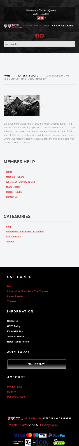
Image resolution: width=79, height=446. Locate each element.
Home (7, 76)
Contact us (12, 321)
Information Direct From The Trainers (25, 231)
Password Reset (16, 396)
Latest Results (28, 76)
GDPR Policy (13, 326)
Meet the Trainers (15, 177)
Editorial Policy (15, 331)
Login (40, 17)
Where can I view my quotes (20, 182)
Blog (8, 226)
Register (12, 391)
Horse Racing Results (18, 342)
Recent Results (14, 192)
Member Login (15, 386)
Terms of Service (15, 336)
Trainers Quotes (17, 425)
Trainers (10, 241)
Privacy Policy (49, 425)
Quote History (13, 187)
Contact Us (11, 197)
